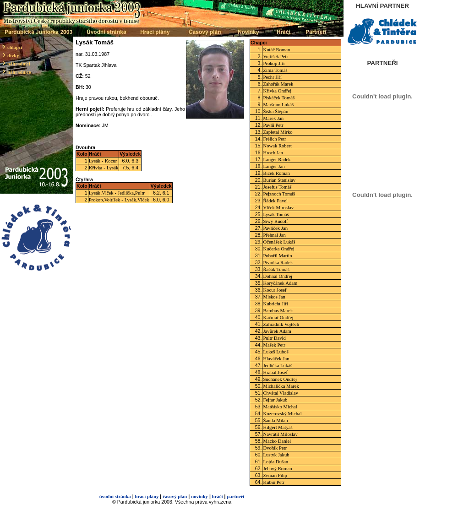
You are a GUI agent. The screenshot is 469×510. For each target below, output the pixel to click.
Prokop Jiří (273, 63)
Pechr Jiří (272, 77)
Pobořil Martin (277, 255)
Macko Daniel (277, 441)
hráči (217, 496)
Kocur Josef (274, 290)
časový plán (175, 496)
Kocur (111, 160)
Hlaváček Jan (276, 358)
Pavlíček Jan (275, 228)
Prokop (96, 199)
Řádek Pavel (275, 200)
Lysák (94, 160)
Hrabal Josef (275, 372)
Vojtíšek (112, 199)
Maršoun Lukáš (278, 104)
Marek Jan (273, 118)
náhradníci (18, 63)
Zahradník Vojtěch (281, 324)
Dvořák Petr (275, 447)
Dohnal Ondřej (277, 276)
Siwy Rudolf (275, 221)
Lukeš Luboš (275, 351)
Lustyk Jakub (276, 454)
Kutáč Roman (276, 49)
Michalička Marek (281, 386)
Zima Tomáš (275, 70)
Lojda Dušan (275, 461)
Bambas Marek (278, 310)
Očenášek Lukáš (279, 241)
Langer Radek (276, 159)
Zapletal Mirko (277, 132)
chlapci (14, 47)
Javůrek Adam (277, 331)
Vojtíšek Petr (275, 56)
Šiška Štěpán (275, 111)
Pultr (140, 192)
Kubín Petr (273, 482)
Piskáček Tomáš (278, 97)
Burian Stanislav (279, 180)
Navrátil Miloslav (280, 434)
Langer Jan (273, 166)
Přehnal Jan (274, 235)
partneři (235, 496)
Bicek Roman (276, 173)
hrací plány (147, 496)
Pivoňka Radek (278, 262)
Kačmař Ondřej (278, 317)
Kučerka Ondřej (278, 248)
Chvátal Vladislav (280, 393)
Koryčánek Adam (280, 283)
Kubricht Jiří (275, 303)
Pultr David (274, 338)
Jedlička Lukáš (277, 365)
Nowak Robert (277, 145)
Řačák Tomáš (276, 269)
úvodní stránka (115, 496)
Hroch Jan (273, 152)
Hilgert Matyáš (277, 427)
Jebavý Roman (277, 468)
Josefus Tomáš (277, 187)
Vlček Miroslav (278, 207)
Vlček (107, 192)
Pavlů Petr (273, 125)
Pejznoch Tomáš (279, 193)
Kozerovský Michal (282, 413)
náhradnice (19, 72)
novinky (199, 496)
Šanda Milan (275, 420)
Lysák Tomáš (276, 214)
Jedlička (126, 192)
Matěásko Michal (280, 406)
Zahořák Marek (278, 84)
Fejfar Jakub (275, 399)
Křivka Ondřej (277, 90)
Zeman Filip (275, 475)
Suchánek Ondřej (280, 379)
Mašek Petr (274, 344)
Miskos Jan (274, 296)
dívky (13, 55)
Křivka (96, 167)
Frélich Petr (274, 138)
